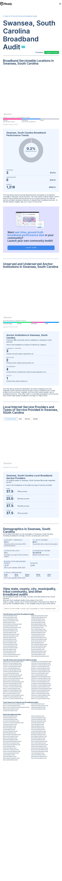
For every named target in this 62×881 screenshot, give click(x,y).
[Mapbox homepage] (8, 114)
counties (30, 597)
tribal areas (41, 597)
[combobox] (31, 608)
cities (24, 597)
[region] (31, 91)
